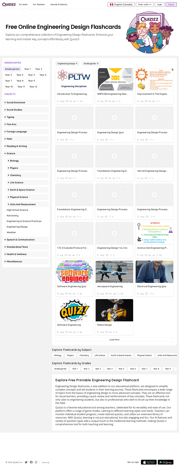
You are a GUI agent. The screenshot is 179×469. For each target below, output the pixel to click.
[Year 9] (168, 369)
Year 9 (31, 80)
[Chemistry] (84, 355)
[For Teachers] (39, 4)
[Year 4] (109, 369)
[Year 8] (156, 369)
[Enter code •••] (145, 4)
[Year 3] (98, 369)
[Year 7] (144, 369)
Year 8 (20, 80)
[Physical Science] (144, 355)
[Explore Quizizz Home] (9, 4)
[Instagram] (36, 462)
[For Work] (23, 4)
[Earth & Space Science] (121, 355)
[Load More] (114, 339)
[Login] (159, 4)
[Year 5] (121, 369)
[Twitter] (26, 462)
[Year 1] (75, 369)
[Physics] (70, 355)
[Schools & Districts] (58, 4)
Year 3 (8, 74)
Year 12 (33, 86)
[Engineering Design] (67, 63)
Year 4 (20, 74)
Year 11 (21, 86)
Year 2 (38, 69)
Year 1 (27, 69)
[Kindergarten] (91, 63)
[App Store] (149, 462)
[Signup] (171, 4)
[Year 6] (133, 369)
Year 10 (9, 86)
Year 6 (43, 74)
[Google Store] (165, 462)
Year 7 (8, 80)
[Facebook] (31, 462)
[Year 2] (86, 369)
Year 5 (31, 74)
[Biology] (58, 355)
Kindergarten (12, 69)
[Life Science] (100, 355)
